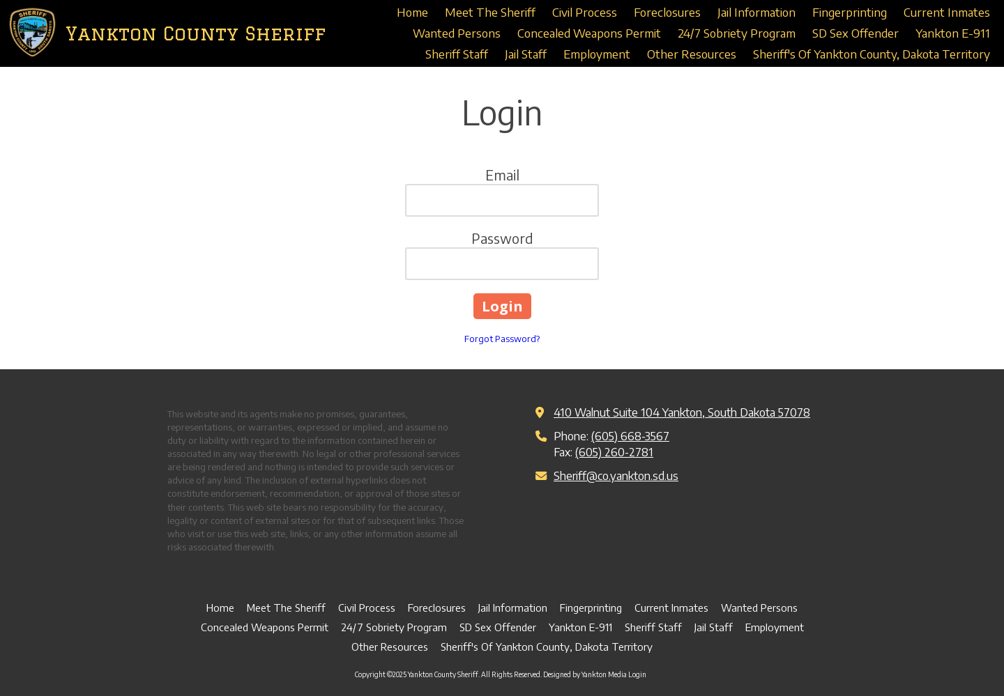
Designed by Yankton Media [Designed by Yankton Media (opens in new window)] (585, 674)
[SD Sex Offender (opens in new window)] (855, 33)
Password (502, 238)
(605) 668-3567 (630, 435)
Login (637, 674)
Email (502, 174)
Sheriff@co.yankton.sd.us (616, 475)
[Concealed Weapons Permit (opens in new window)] (589, 33)
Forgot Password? (502, 338)
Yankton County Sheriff (196, 33)
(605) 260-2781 (614, 451)
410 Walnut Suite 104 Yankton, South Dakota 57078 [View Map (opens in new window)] (682, 412)
